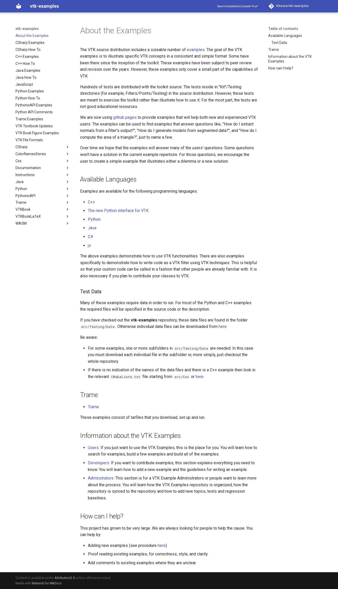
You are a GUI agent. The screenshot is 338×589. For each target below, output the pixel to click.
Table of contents (283, 29)
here (223, 326)
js (89, 245)
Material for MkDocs (47, 583)
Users (93, 447)
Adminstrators (100, 478)
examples (196, 49)
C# (90, 236)
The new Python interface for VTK (118, 210)
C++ (91, 202)
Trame (93, 406)
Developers (98, 462)
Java (92, 227)
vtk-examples (27, 29)
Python (94, 219)
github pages (125, 117)
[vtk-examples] (18, 6)
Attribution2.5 (65, 578)
